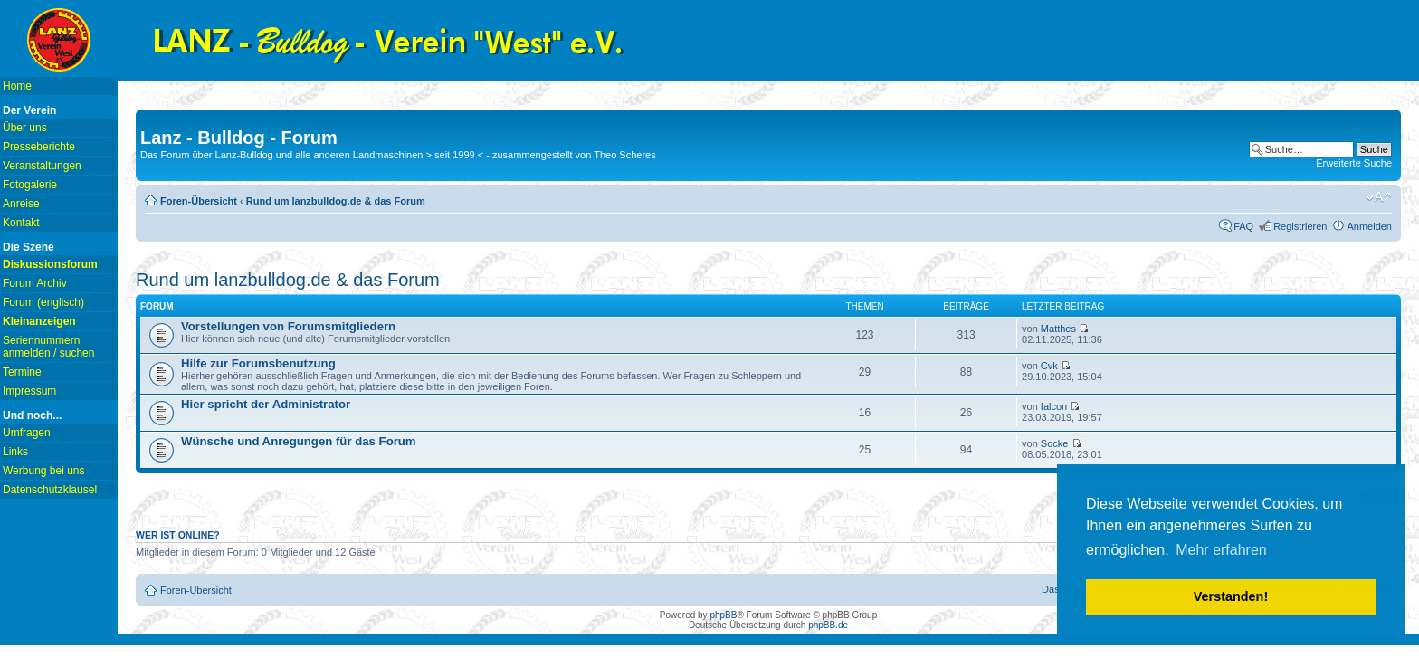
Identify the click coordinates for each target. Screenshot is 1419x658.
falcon (1054, 406)
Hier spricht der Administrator (265, 404)
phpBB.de (828, 625)
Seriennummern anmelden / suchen (48, 346)
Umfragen (27, 432)
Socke (1055, 443)
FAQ (1243, 226)
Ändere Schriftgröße (1379, 197)
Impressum (29, 391)
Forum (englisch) (43, 302)
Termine (22, 372)
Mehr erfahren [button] (1221, 550)
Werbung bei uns (44, 470)
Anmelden (1369, 226)
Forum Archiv (35, 283)
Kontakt (21, 222)
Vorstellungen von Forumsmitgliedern (288, 326)
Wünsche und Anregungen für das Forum (298, 441)
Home (17, 86)
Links (15, 451)
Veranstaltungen (42, 165)
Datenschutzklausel (50, 489)
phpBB (723, 615)
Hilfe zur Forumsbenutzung (258, 363)
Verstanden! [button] (1231, 596)
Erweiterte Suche (1354, 162)
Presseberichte (39, 146)
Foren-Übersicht (198, 200)
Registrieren (1300, 226)
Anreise (21, 203)
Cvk (1049, 365)
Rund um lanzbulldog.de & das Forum (335, 200)
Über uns (25, 127)
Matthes (1058, 328)
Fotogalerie (30, 184)
